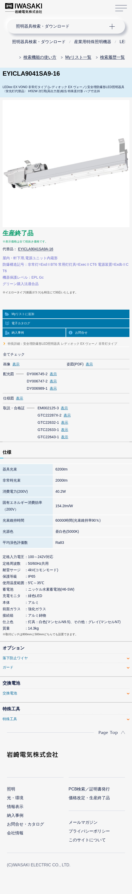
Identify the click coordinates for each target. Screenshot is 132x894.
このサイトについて (87, 840)
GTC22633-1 (48, 430)
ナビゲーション (61, 26)
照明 (11, 789)
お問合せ (81, 332)
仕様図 (8, 398)
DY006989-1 (37, 388)
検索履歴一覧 (112, 57)
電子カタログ (21, 323)
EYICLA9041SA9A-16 (35, 249)
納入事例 (18, 332)
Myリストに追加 (23, 314)
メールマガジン (83, 822)
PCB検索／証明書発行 (89, 789)
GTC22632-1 (48, 422)
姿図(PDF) (75, 364)
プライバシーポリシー (89, 831)
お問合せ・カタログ (25, 824)
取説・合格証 (14, 408)
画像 (6, 364)
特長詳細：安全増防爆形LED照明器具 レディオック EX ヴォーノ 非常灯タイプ (62, 344)
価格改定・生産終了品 (89, 798)
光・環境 (15, 798)
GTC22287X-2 (49, 415)
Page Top (108, 732)
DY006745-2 (37, 374)
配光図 (8, 374)
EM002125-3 (48, 408)
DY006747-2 (37, 381)
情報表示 (15, 806)
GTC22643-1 (48, 437)
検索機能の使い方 (39, 57)
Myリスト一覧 (78, 57)
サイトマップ (121, 8)
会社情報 (15, 833)
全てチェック (14, 354)
